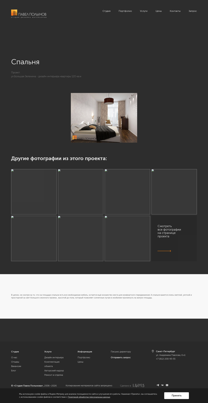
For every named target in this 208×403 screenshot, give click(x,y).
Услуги (144, 11)
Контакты (175, 11)
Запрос (193, 11)
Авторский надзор (54, 370)
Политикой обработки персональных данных (89, 397)
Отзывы (15, 361)
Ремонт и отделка (53, 375)
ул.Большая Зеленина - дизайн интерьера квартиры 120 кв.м (46, 53)
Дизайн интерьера (54, 357)
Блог (13, 370)
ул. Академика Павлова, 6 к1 (170, 355)
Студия (106, 11)
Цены (159, 11)
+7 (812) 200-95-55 (165, 358)
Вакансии (16, 366)
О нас (14, 357)
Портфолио (125, 11)
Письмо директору (121, 351)
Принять (176, 395)
